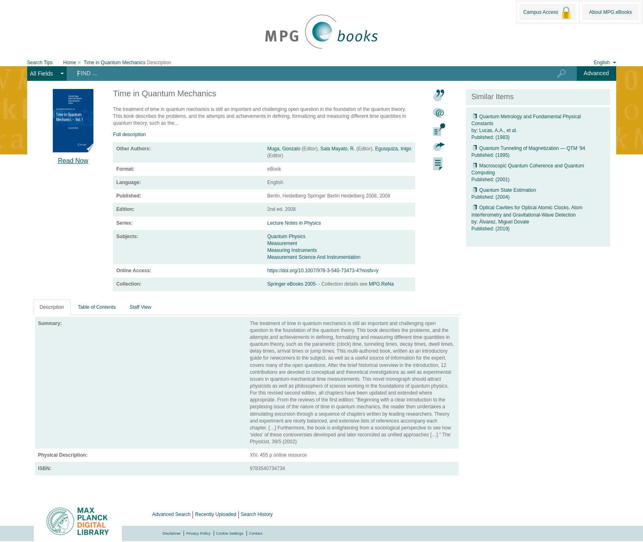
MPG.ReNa (381, 284)
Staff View (141, 307)
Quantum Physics (286, 236)
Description (52, 307)
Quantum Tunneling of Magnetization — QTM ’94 (528, 148)
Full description (129, 134)
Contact (255, 533)
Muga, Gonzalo (283, 149)
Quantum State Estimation (504, 190)
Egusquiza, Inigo (393, 149)
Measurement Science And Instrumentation (313, 257)
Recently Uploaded (215, 514)
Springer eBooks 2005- (292, 284)
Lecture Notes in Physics (294, 223)
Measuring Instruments (292, 250)
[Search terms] (303, 73)
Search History (257, 514)
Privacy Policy (198, 533)
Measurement (282, 243)
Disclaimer (171, 533)
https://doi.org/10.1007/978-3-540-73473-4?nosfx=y (323, 270)
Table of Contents (97, 307)
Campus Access (547, 12)
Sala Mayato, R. (337, 149)
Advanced (596, 73)
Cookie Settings (229, 533)
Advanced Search (171, 514)
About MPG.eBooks (610, 12)
